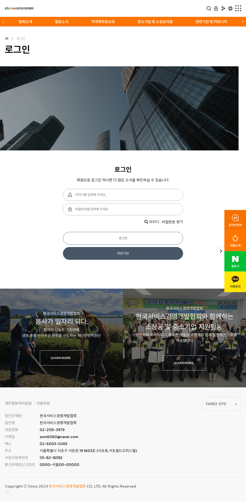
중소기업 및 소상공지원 (155, 22)
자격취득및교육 (103, 22)
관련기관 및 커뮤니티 (211, 22)
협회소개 (25, 22)
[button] (3, 22)
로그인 (123, 238)
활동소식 (61, 22)
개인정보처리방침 (18, 403)
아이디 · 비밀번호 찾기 (163, 222)
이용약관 (43, 403)
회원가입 (123, 253)
